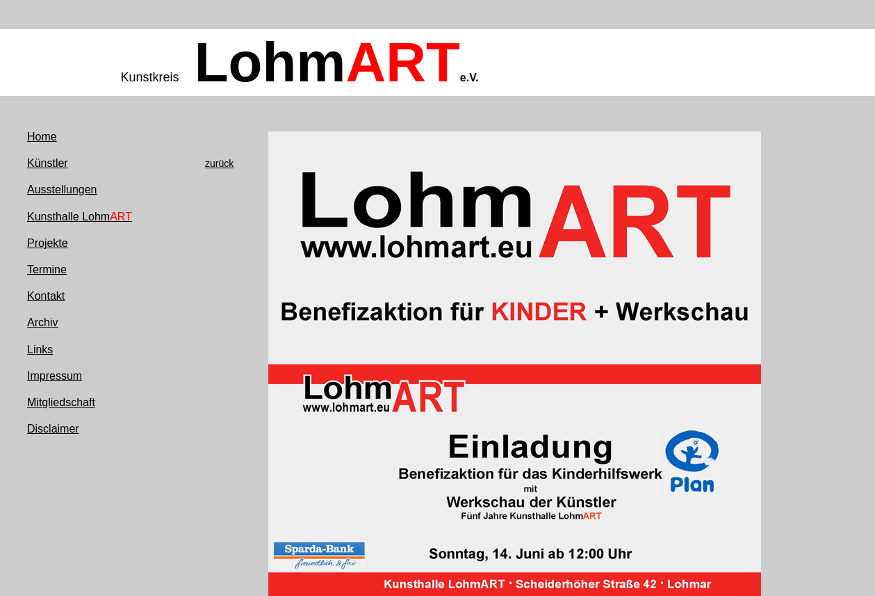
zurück (219, 163)
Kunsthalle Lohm (79, 217)
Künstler (47, 163)
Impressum (54, 376)
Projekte (47, 243)
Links (40, 349)
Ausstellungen (62, 189)
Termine (47, 269)
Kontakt (46, 296)
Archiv (42, 322)
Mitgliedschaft (61, 402)
